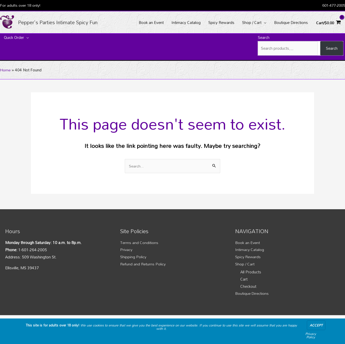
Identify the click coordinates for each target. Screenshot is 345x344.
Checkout (248, 287)
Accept (316, 325)
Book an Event (247, 243)
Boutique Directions (252, 294)
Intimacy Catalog (249, 250)
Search (263, 38)
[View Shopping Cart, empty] (328, 22)
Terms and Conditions (139, 243)
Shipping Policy (133, 257)
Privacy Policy (310, 335)
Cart (244, 280)
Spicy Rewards (248, 257)
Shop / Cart (244, 265)
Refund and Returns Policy (143, 265)
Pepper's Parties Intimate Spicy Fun (60, 22)
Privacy (126, 250)
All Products (250, 272)
